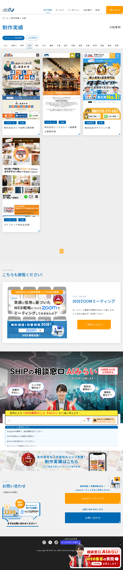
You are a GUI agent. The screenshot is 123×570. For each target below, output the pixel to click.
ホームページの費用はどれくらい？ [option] (21, 446)
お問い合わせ (114, 10)
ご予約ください (94, 324)
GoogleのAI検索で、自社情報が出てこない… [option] (25, 431)
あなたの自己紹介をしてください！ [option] (21, 441)
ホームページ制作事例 (13, 38)
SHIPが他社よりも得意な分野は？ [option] (21, 436)
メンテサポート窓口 (70, 542)
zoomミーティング (93, 510)
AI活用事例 (32, 38)
